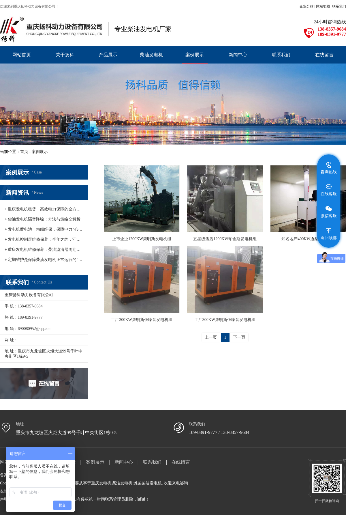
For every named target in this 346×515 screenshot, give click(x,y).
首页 (24, 152)
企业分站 (306, 6)
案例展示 (40, 152)
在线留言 (181, 462)
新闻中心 (123, 462)
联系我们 (339, 6)
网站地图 (323, 6)
